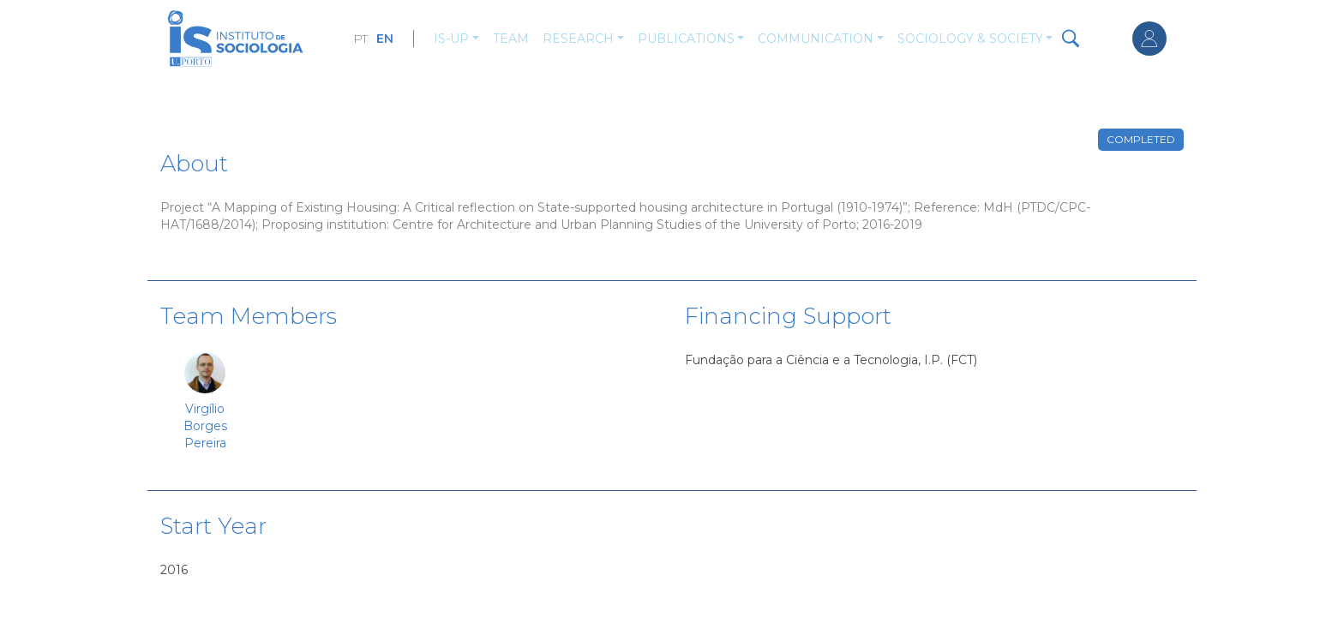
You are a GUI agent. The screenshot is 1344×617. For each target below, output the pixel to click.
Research (578, 38)
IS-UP (451, 38)
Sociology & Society (970, 38)
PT (360, 38)
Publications (686, 38)
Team (511, 38)
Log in (1149, 38)
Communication (815, 38)
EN (384, 38)
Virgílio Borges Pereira (205, 426)
